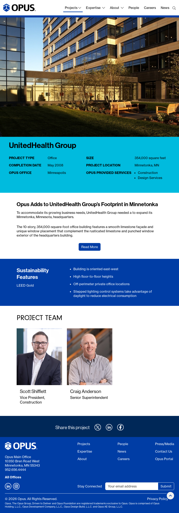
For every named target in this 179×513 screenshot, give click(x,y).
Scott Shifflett (33, 391)
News (165, 8)
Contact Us (163, 451)
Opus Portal (164, 459)
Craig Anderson (85, 391)
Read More (89, 247)
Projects (73, 8)
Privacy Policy (157, 499)
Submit (166, 486)
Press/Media (164, 444)
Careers (150, 8)
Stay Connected (89, 486)
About (117, 8)
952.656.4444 (15, 470)
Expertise (95, 8)
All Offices (13, 477)
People (134, 8)
